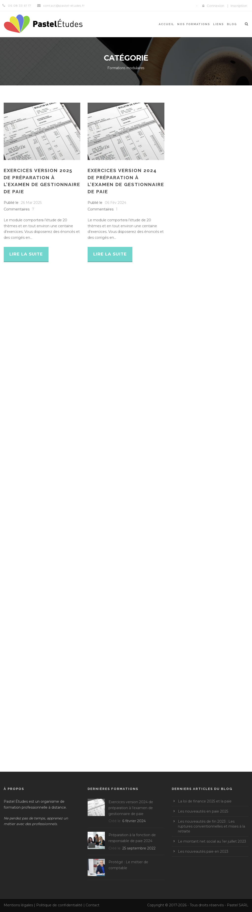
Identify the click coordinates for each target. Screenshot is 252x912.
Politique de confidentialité (59, 905)
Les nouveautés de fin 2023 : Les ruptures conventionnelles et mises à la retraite (211, 826)
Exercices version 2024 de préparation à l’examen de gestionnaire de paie (131, 808)
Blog (232, 24)
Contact (92, 905)
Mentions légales (18, 905)
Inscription (239, 6)
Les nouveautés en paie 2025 (203, 811)
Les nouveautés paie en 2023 (203, 851)
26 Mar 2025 (31, 202)
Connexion (215, 6)
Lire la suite (26, 254)
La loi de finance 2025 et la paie (205, 801)
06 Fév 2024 (115, 202)
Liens (218, 24)
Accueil (166, 24)
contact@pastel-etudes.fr (64, 5)
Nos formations (193, 24)
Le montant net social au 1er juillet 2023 (212, 841)
